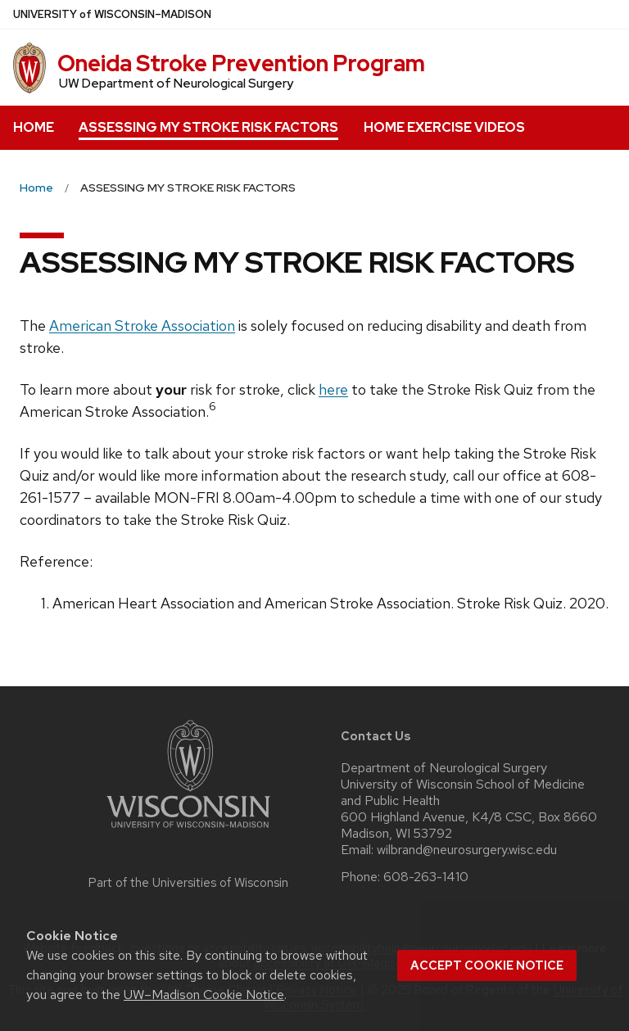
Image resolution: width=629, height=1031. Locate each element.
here (333, 389)
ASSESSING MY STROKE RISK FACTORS (208, 127)
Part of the (188, 883)
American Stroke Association (142, 325)
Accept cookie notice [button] (486, 965)
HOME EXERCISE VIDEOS (444, 127)
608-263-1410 (425, 877)
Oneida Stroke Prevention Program (241, 63)
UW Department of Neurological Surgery (176, 83)
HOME (33, 127)
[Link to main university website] (188, 830)
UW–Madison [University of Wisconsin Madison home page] (112, 14)
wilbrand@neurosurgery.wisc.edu (467, 850)
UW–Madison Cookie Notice (204, 994)
